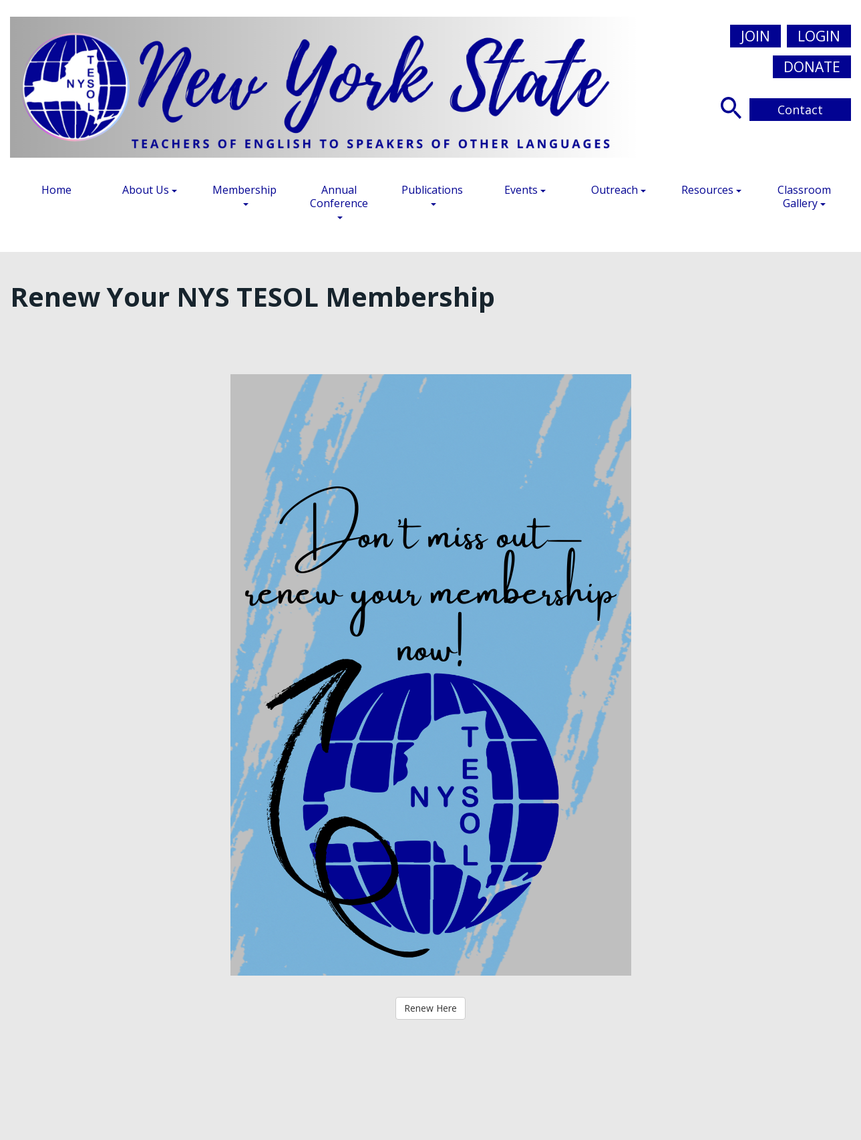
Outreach (618, 189)
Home (56, 189)
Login (819, 36)
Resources (711, 189)
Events (525, 189)
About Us (149, 189)
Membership (244, 194)
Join (755, 36)
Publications (432, 194)
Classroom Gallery (804, 196)
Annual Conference (339, 200)
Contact (800, 110)
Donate (812, 66)
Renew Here (430, 1008)
